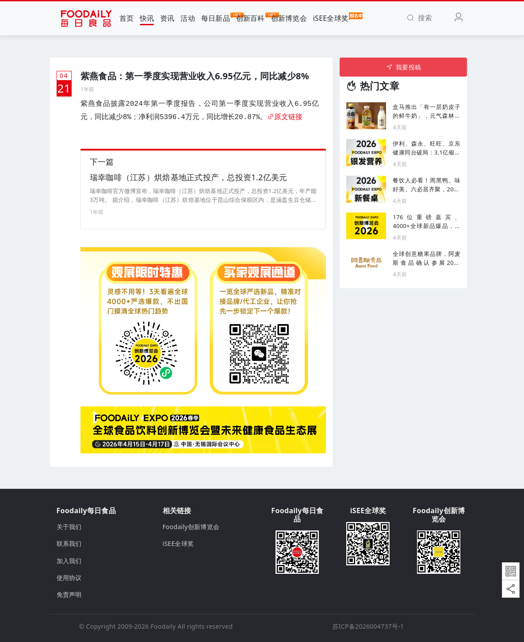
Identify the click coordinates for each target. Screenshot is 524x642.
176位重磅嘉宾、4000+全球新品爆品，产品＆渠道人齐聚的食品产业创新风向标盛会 (426, 221)
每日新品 (215, 17)
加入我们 (69, 561)
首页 (126, 18)
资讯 (167, 18)
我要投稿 (403, 67)
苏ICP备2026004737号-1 (368, 626)
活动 (187, 18)
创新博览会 (289, 18)
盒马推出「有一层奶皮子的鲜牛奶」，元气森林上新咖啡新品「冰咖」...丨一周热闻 (426, 111)
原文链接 (284, 117)
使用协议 (69, 577)
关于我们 (69, 526)
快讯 (147, 18)
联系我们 (69, 543)
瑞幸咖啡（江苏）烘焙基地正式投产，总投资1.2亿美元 (188, 177)
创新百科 (250, 17)
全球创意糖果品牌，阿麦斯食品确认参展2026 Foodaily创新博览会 (426, 258)
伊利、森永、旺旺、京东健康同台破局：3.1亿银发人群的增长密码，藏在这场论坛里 (426, 148)
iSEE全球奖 (331, 17)
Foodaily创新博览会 (191, 526)
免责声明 (69, 594)
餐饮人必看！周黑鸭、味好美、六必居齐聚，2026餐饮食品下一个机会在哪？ (426, 184)
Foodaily (163, 626)
